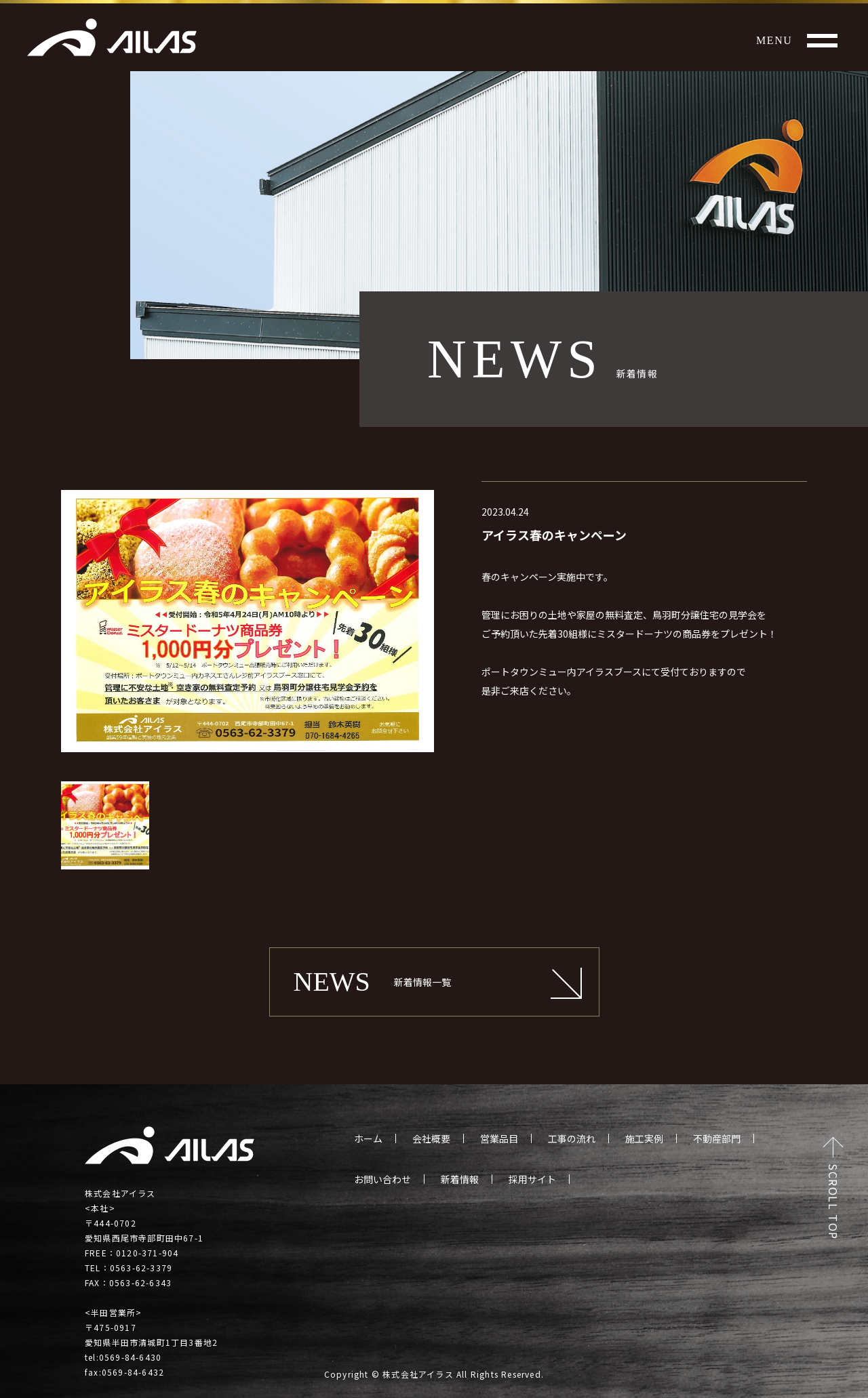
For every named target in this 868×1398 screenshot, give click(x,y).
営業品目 (499, 1138)
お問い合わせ (382, 1179)
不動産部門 (717, 1138)
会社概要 (431, 1138)
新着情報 (460, 1179)
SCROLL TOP (833, 1202)
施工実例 (644, 1138)
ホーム (368, 1138)
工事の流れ (571, 1138)
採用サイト (532, 1179)
